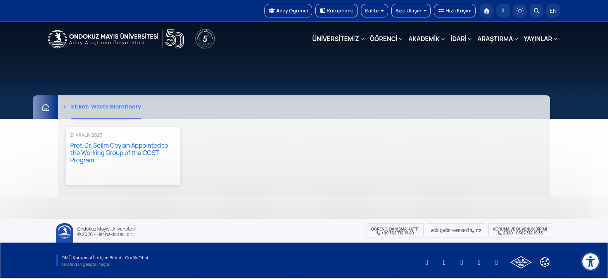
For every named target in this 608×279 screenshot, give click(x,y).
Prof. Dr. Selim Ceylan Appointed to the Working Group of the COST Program (119, 152)
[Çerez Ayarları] (544, 262)
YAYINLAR (538, 38)
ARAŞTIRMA (495, 38)
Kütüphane (336, 10)
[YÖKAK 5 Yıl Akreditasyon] (205, 38)
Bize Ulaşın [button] (411, 10)
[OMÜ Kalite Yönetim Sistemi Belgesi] (521, 262)
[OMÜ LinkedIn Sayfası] (444, 262)
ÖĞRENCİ (383, 38)
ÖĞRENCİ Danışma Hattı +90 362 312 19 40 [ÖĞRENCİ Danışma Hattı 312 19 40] (395, 231)
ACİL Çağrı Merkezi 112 (456, 230)
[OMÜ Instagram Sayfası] (462, 262)
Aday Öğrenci (288, 10)
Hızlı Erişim (455, 10)
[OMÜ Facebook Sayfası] (496, 262)
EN (553, 10)
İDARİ (458, 38)
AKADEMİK (424, 38)
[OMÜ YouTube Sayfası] (427, 262)
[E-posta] (503, 10)
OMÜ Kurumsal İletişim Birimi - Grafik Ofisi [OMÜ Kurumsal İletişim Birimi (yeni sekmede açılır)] (105, 257)
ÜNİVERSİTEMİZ (335, 38)
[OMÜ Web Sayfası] (116, 39)
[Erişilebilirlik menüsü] (590, 261)
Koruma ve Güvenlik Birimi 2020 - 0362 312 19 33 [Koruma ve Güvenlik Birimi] (520, 231)
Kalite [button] (374, 10)
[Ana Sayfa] (45, 107)
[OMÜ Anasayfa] (486, 10)
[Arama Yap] (536, 10)
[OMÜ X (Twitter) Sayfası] (479, 262)
